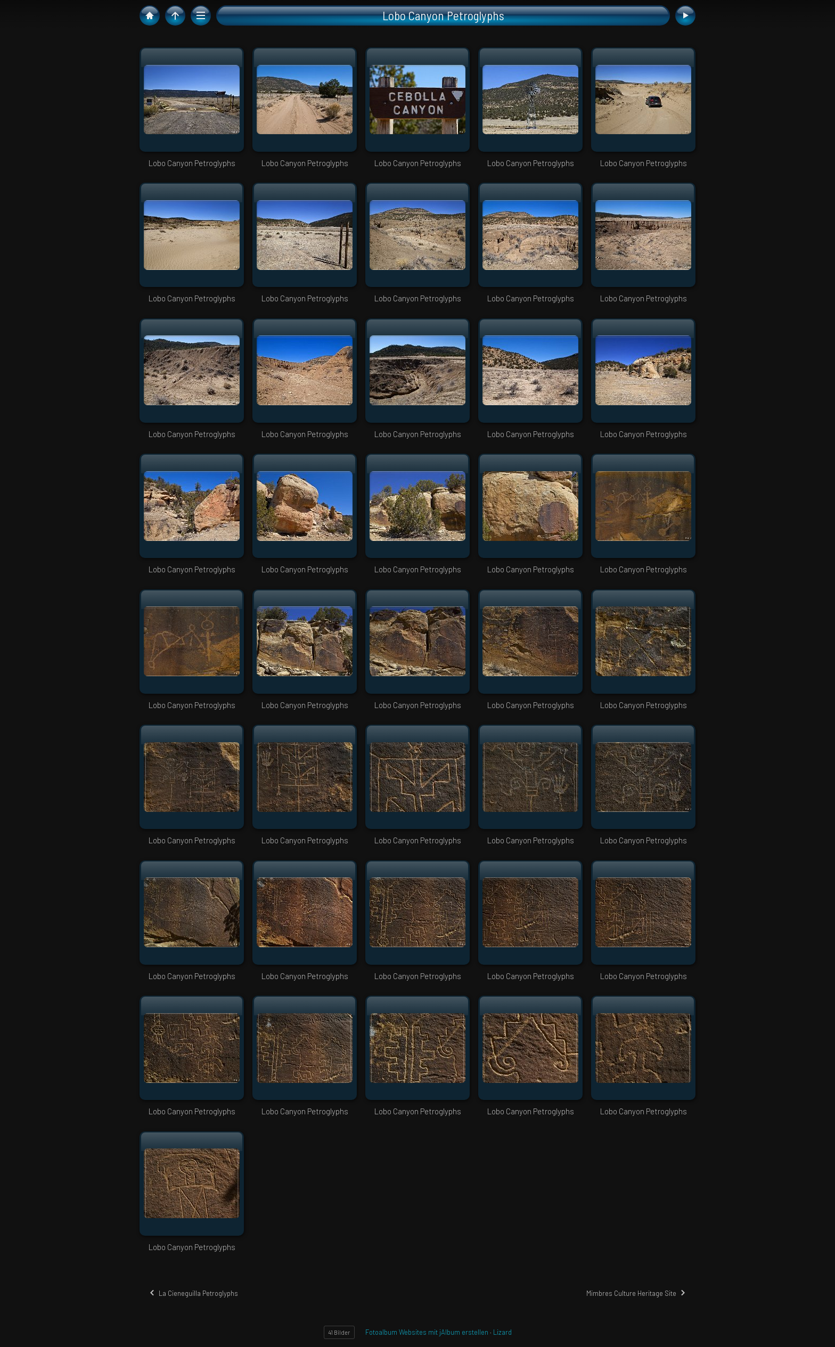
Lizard (502, 1332)
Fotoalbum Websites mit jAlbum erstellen (426, 1332)
